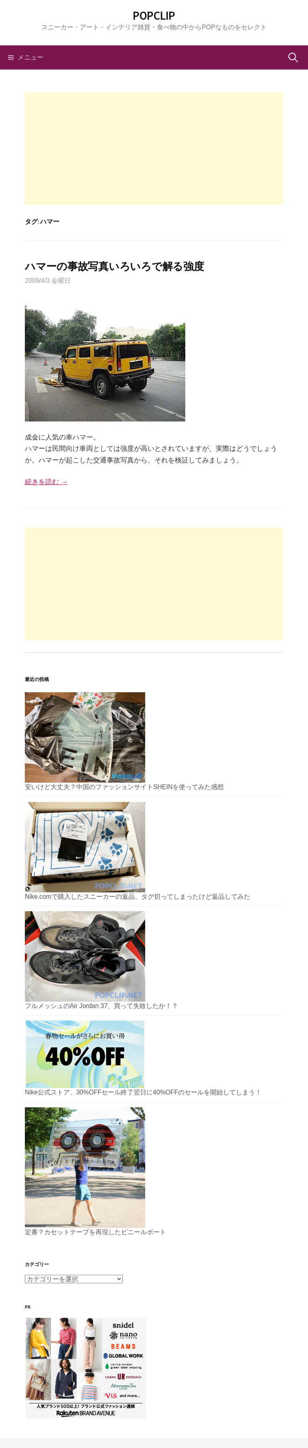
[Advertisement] (154, 148)
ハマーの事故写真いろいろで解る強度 (114, 266)
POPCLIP (154, 15)
